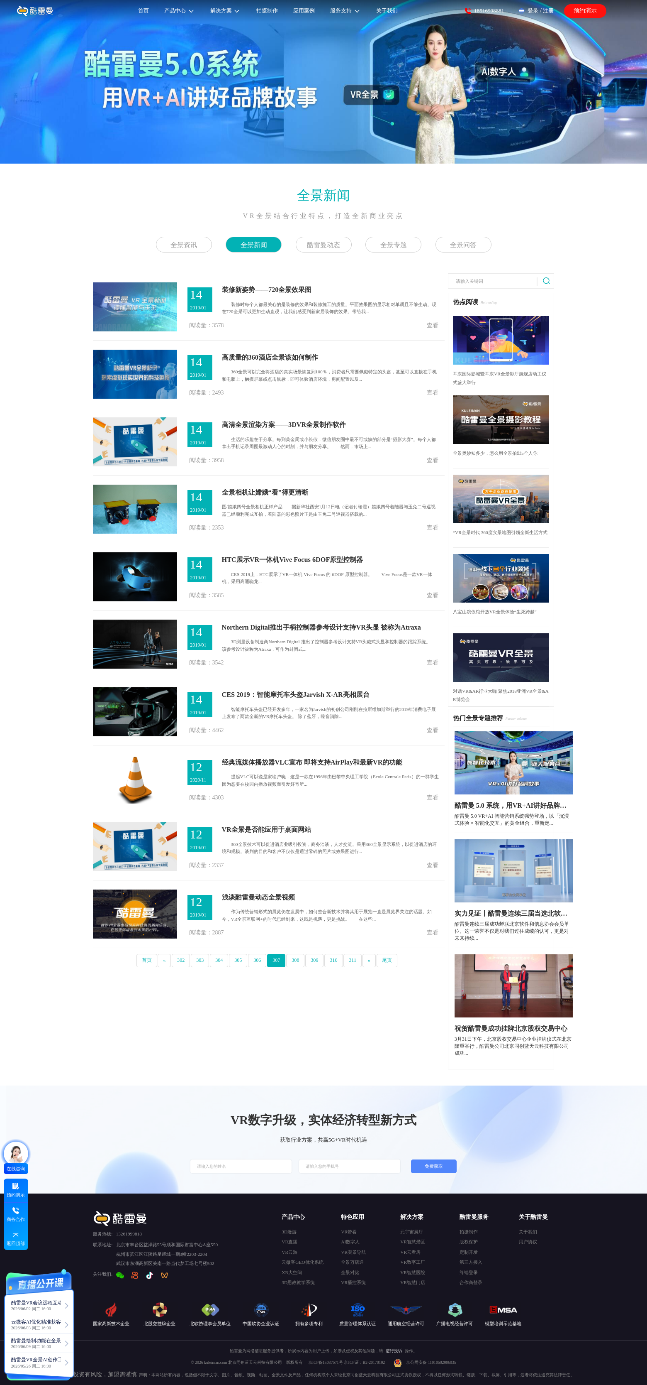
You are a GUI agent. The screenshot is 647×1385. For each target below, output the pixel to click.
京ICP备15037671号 (326, 1362)
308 (295, 960)
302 (181, 960)
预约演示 (585, 10)
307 (276, 960)
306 (257, 960)
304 (219, 960)
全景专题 (393, 244)
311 (352, 960)
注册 (548, 10)
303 (200, 960)
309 (314, 960)
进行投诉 (394, 1350)
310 (333, 960)
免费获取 (434, 1166)
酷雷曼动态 (323, 244)
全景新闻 (323, 195)
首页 (147, 960)
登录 (533, 10)
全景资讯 (183, 244)
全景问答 (463, 244)
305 (238, 960)
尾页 (387, 960)
